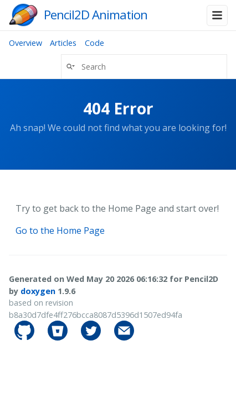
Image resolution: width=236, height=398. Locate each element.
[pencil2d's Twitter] (92, 337)
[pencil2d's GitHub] (25, 337)
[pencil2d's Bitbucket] (59, 337)
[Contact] (124, 337)
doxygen (37, 291)
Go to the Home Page (60, 230)
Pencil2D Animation (95, 14)
